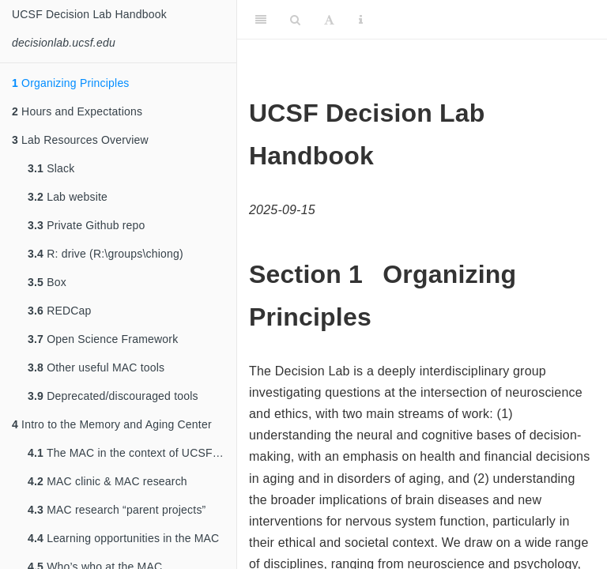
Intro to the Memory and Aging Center (112, 424)
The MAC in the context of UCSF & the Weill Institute (132, 453)
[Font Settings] (329, 20)
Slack (51, 168)
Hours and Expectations (77, 111)
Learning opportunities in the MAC (123, 538)
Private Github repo (86, 225)
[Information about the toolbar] (361, 20)
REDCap (60, 310)
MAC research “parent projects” (116, 509)
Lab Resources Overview (80, 140)
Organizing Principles (71, 83)
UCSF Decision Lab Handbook (89, 14)
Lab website (67, 196)
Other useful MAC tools (96, 367)
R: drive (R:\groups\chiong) (105, 253)
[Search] (295, 20)
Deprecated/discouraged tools (113, 396)
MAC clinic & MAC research (107, 481)
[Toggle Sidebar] (260, 20)
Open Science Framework (103, 339)
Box (47, 282)
